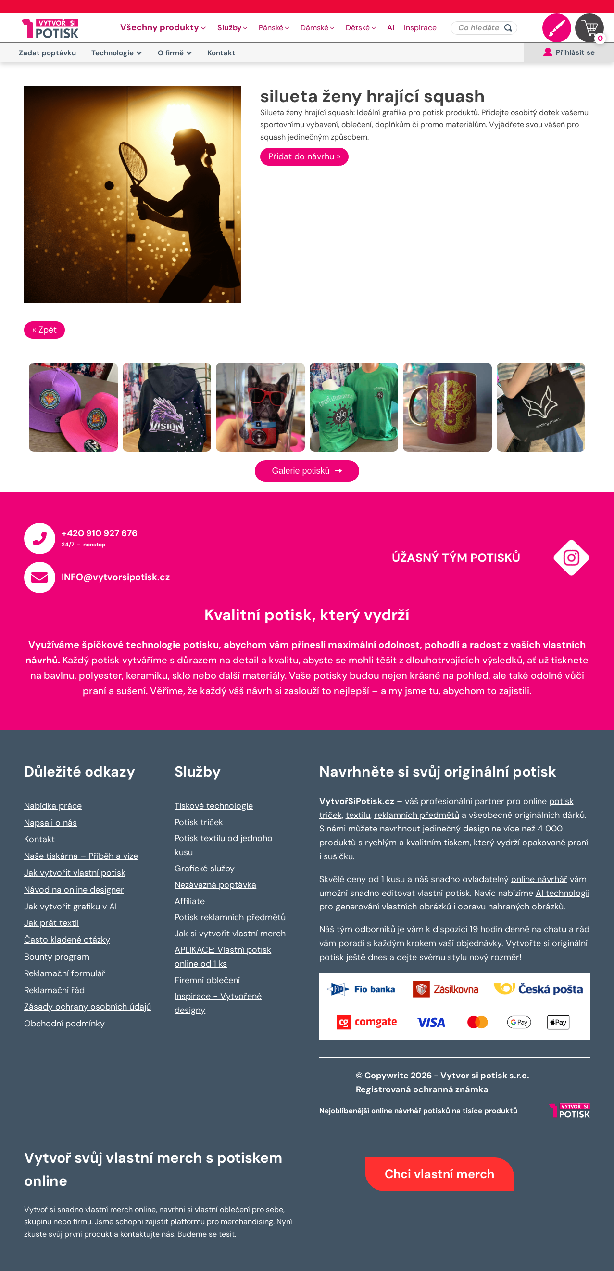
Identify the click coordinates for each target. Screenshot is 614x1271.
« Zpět (44, 330)
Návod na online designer (74, 889)
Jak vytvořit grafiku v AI (70, 906)
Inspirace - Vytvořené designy (218, 1003)
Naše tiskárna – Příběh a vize (81, 856)
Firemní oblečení (207, 980)
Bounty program (56, 956)
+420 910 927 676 (100, 533)
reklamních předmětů (416, 815)
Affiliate (190, 901)
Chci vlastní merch (439, 1174)
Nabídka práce (53, 806)
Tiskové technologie (214, 806)
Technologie (116, 53)
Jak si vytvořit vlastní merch (230, 933)
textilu (358, 815)
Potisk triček (199, 822)
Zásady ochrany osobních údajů (87, 1006)
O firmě (175, 53)
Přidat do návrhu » (304, 156)
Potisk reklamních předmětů (230, 917)
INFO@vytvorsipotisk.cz (116, 577)
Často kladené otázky (67, 940)
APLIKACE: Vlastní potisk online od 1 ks (223, 957)
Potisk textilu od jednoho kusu (224, 845)
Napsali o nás (50, 823)
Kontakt (221, 53)
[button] (164, 27)
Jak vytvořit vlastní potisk (74, 873)
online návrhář (539, 879)
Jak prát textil (51, 923)
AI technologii (562, 893)
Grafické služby (205, 868)
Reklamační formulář (64, 973)
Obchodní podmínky (64, 1023)
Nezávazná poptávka (215, 885)
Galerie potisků (307, 471)
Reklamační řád (54, 990)
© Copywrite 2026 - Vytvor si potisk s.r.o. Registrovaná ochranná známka (443, 1082)
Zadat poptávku (47, 53)
